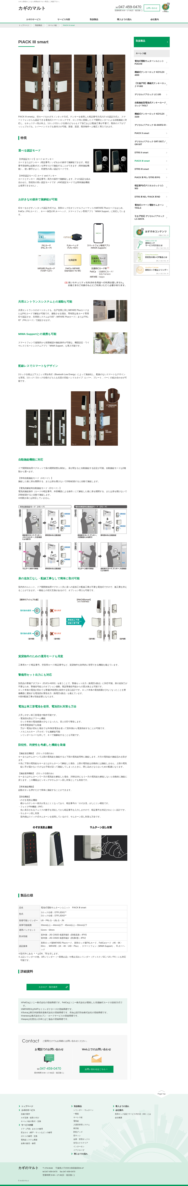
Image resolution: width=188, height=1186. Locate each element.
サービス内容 (63, 19)
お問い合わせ (151, 8)
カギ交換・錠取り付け (30, 1118)
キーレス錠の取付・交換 (31, 1121)
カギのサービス (33, 19)
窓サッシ (77, 1136)
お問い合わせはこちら (96, 1069)
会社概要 (118, 1118)
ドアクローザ (78, 1150)
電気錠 (76, 1121)
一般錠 (76, 1114)
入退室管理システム (81, 1125)
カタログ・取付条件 (48, 987)
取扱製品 (94, 19)
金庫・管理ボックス (81, 1139)
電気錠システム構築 (29, 1140)
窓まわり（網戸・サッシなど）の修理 (36, 1132)
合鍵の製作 (25, 1114)
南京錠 (76, 1128)
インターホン (78, 1146)
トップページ (24, 25)
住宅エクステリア (80, 1143)
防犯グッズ (78, 1132)
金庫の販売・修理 (28, 1143)
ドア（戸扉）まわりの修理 (32, 1129)
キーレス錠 (52, 25)
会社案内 (154, 19)
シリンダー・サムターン (83, 1110)
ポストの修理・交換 (29, 1136)
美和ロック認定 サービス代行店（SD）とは (133, 1114)
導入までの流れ (124, 19)
